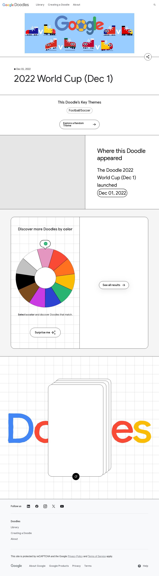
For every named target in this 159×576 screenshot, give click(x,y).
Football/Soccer (79, 110)
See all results (114, 285)
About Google (37, 565)
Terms (87, 565)
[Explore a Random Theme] (79, 124)
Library (40, 4)
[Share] (148, 56)
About (76, 4)
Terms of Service (97, 556)
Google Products (59, 565)
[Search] (155, 4)
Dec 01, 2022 (112, 193)
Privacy (76, 565)
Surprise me (45, 332)
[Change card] (76, 476)
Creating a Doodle (58, 4)
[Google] (16, 566)
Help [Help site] (143, 566)
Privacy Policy (75, 556)
